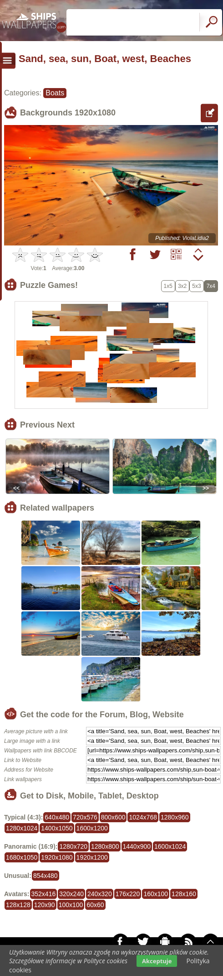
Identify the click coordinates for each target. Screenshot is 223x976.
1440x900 (137, 846)
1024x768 (143, 817)
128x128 (18, 904)
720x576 (85, 817)
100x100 (71, 904)
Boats (55, 93)
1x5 (168, 286)
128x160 (184, 894)
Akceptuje (157, 961)
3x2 (182, 286)
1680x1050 (21, 857)
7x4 (211, 286)
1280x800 (105, 846)
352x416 (43, 894)
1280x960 (175, 817)
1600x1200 (92, 828)
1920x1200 (92, 857)
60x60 (95, 904)
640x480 (57, 817)
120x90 (44, 904)
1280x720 (73, 846)
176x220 (128, 894)
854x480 (45, 875)
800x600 (113, 817)
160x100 (155, 894)
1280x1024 (21, 828)
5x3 (196, 286)
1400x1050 (56, 828)
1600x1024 (170, 846)
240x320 (99, 894)
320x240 (71, 894)
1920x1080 (56, 857)
